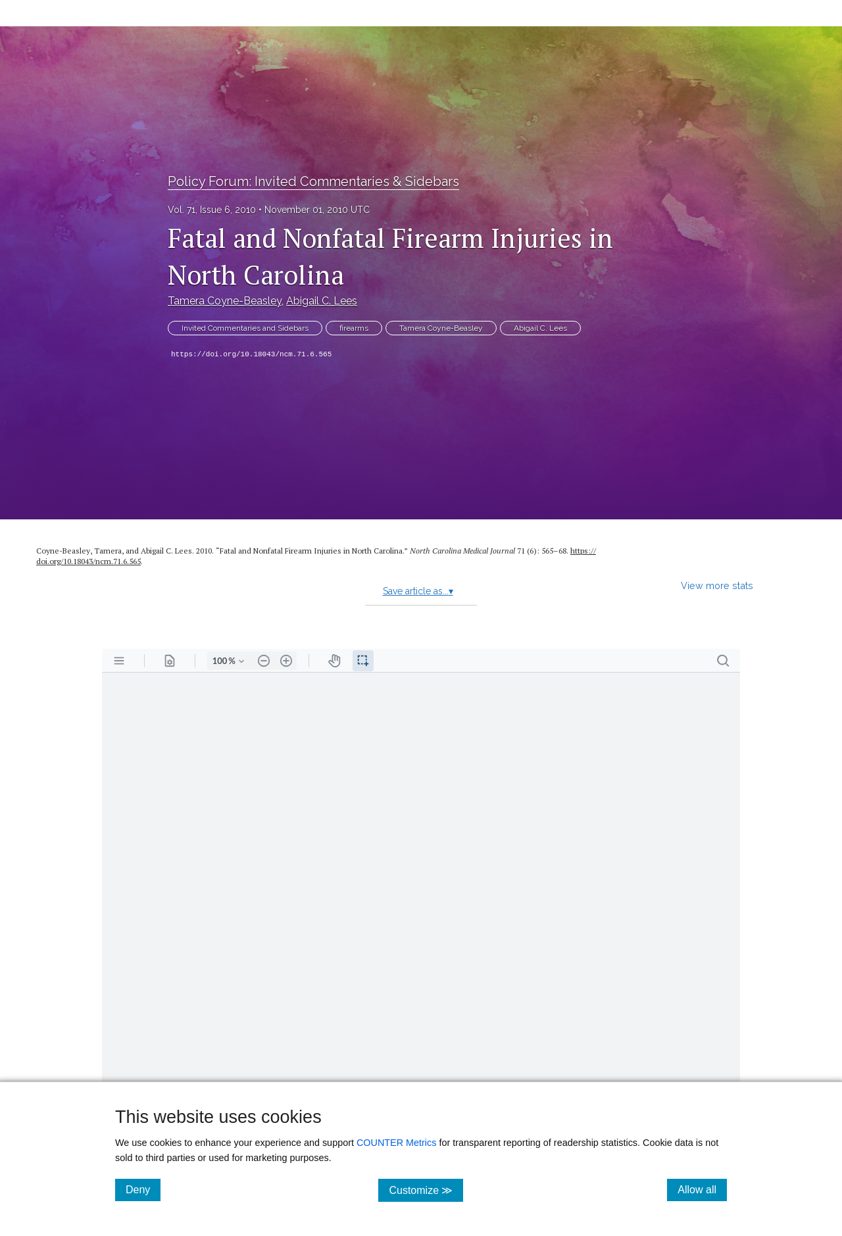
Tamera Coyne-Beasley (225, 301)
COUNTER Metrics (397, 1142)
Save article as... (418, 591)
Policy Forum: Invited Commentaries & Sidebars (313, 181)
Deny (143, 1189)
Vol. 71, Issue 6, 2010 (212, 209)
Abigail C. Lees (321, 301)
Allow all (702, 1189)
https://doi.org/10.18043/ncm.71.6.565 (251, 354)
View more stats (717, 585)
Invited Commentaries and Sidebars (245, 328)
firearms (353, 328)
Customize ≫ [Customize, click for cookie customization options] (426, 1189)
